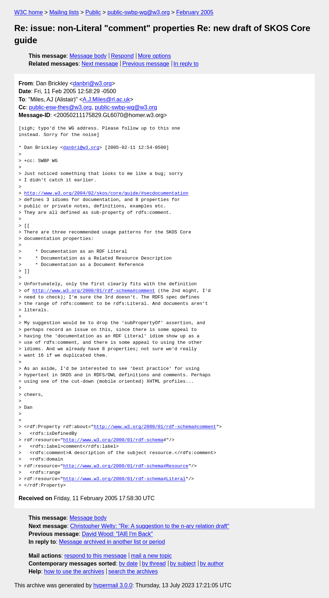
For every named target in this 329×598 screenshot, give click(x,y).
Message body (88, 56)
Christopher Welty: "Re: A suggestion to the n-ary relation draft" (149, 526)
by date (128, 564)
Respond (122, 56)
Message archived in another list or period (112, 542)
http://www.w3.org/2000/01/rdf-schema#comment (93, 291)
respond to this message (95, 556)
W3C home (28, 12)
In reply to (185, 64)
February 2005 (194, 12)
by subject (183, 564)
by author (212, 564)
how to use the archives (74, 571)
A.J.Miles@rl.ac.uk (106, 99)
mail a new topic (151, 556)
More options (154, 56)
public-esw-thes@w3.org (60, 107)
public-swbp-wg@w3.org (138, 12)
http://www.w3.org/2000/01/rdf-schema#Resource (125, 466)
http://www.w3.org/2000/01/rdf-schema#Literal (124, 479)
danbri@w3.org (92, 83)
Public (93, 12)
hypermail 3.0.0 (112, 585)
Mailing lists (64, 12)
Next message (100, 64)
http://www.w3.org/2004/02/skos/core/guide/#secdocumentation (106, 193)
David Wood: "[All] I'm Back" (117, 534)
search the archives (133, 571)
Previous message (145, 64)
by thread (154, 564)
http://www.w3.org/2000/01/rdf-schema (113, 440)
